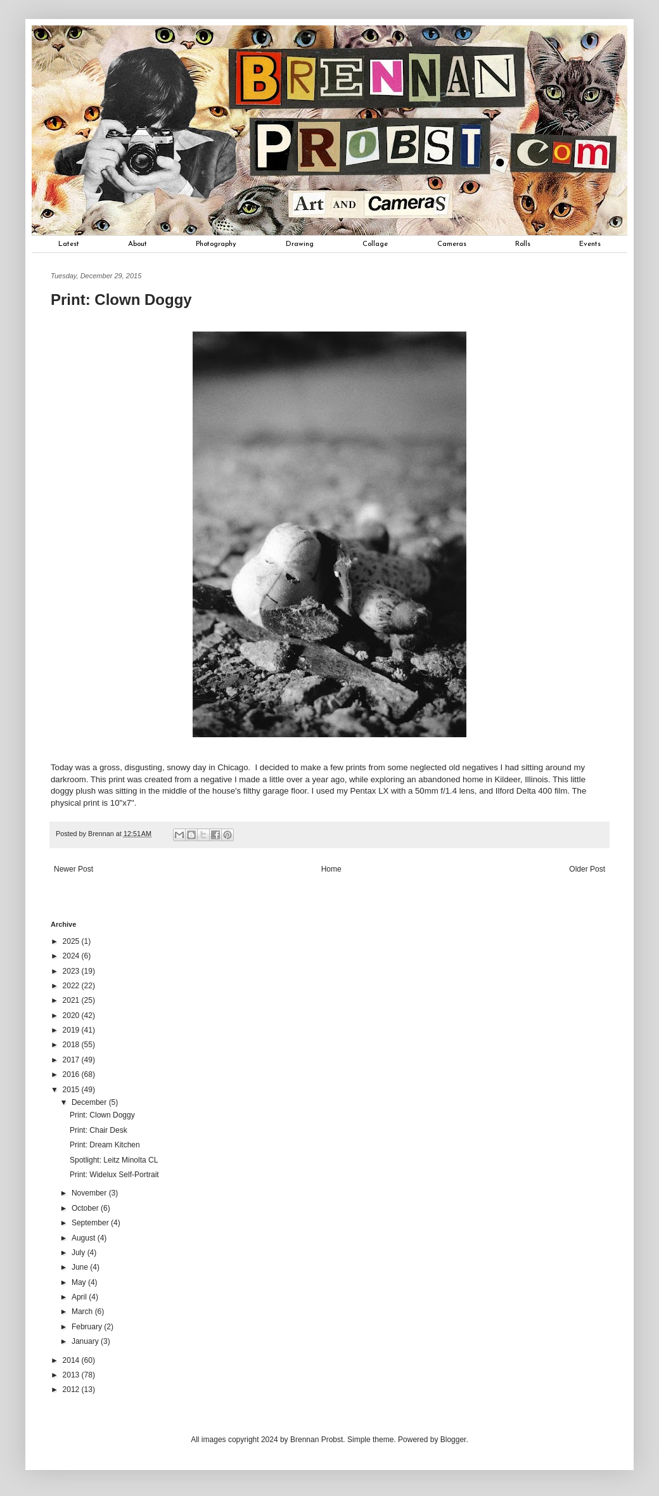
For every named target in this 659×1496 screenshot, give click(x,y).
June (81, 1267)
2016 (72, 1074)
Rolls (522, 244)
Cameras (451, 244)
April (80, 1297)
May (80, 1282)
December (90, 1102)
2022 (72, 985)
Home (331, 869)
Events (590, 244)
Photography (216, 244)
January (86, 1341)
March (83, 1311)
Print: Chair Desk (98, 1130)
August (85, 1238)
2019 (72, 1030)
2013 (72, 1374)
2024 (72, 955)
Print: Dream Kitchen (105, 1144)
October (86, 1208)
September (91, 1222)
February (88, 1326)
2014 (72, 1360)
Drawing (300, 244)
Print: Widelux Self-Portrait (114, 1174)
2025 (72, 941)
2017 (72, 1059)
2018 (72, 1044)
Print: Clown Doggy (102, 1115)
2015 (72, 1089)
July (79, 1252)
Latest (68, 244)
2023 (72, 971)
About (137, 244)
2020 (72, 1015)
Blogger (453, 1439)
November (90, 1193)
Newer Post (73, 869)
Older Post (587, 869)
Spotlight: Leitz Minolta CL (114, 1160)
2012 (72, 1389)
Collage (375, 244)
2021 (72, 1000)
